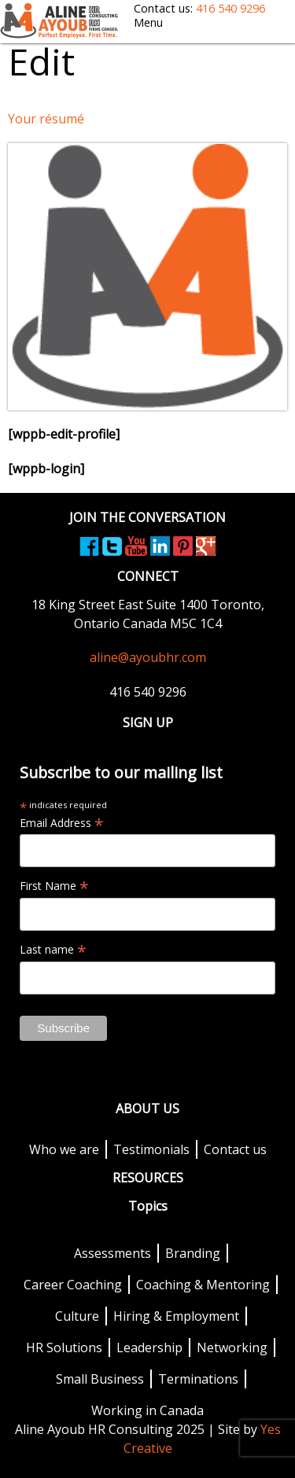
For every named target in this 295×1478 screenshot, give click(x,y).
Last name (53, 949)
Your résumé (46, 118)
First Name (54, 886)
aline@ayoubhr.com (148, 657)
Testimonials (151, 1149)
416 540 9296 (230, 8)
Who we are (64, 1149)
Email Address (62, 823)
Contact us (235, 1149)
